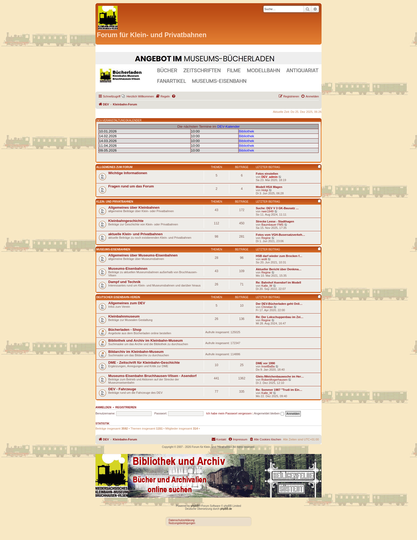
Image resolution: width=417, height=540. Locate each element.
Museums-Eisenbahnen (113, 249)
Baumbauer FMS (272, 224)
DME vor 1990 (265, 363)
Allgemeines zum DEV (126, 303)
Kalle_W (266, 285)
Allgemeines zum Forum (114, 167)
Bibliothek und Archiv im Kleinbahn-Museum (145, 340)
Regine (266, 237)
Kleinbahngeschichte (126, 221)
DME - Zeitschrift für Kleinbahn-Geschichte (144, 363)
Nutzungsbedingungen (182, 523)
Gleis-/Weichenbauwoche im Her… (280, 376)
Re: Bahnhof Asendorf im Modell (278, 282)
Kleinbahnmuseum (124, 316)
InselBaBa (268, 366)
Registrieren (125, 407)
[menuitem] (138, 96)
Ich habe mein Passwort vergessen (229, 413)
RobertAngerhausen (274, 379)
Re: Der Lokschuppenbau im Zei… (279, 317)
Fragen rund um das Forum (131, 186)
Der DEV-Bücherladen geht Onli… (279, 303)
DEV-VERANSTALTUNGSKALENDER (118, 120)
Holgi (264, 190)
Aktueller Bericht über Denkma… (279, 269)
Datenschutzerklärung (181, 520)
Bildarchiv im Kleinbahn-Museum (136, 352)
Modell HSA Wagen (269, 186)
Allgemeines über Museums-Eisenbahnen (143, 255)
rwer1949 (267, 211)
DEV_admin (269, 176)
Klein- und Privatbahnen (114, 201)
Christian (267, 306)
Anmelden (103, 407)
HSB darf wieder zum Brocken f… (279, 256)
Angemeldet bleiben (269, 413)
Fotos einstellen (267, 173)
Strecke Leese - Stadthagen (275, 221)
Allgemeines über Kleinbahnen (134, 207)
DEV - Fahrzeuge (122, 389)
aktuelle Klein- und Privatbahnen (135, 234)
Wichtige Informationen (127, 173)
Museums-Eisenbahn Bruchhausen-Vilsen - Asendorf (152, 376)
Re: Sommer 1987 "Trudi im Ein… (279, 389)
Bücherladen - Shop (124, 330)
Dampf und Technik (124, 282)
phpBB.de (226, 508)
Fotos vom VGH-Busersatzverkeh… (280, 234)
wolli (264, 259)
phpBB (195, 505)
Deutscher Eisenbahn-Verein (118, 297)
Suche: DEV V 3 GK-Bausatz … (277, 208)
